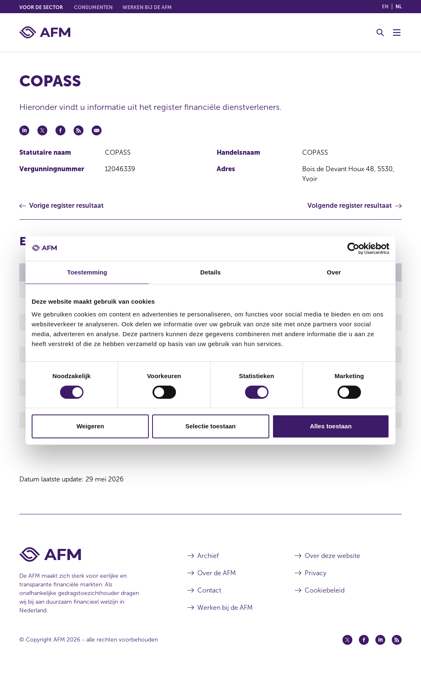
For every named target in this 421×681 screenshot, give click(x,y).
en (385, 6)
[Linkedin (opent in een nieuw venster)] (380, 649)
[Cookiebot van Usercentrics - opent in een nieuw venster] (353, 248)
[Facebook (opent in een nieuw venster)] (364, 649)
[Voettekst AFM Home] (91, 564)
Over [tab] (334, 272)
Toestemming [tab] (87, 272)
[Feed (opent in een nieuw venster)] (397, 649)
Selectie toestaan (210, 426)
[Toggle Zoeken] (380, 32)
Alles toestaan (331, 426)
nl (399, 6)
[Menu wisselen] (397, 32)
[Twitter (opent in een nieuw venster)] (347, 649)
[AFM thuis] (44, 32)
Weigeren (90, 426)
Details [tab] (210, 272)
